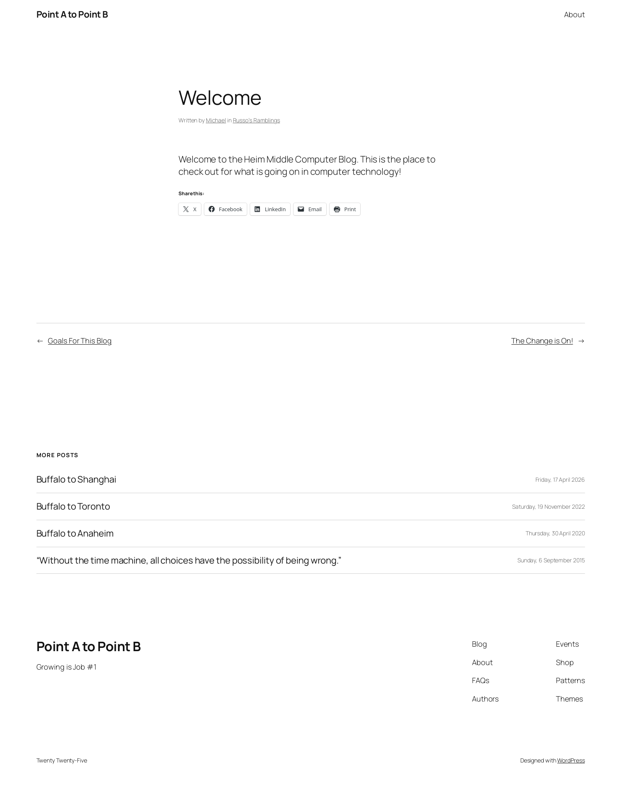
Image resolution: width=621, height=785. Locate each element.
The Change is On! (542, 340)
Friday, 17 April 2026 (560, 479)
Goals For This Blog (79, 340)
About (574, 14)
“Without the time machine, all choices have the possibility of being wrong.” (188, 560)
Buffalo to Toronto (73, 506)
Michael (216, 120)
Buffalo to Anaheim (75, 533)
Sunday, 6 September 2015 (551, 560)
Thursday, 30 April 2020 (555, 533)
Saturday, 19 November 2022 (548, 506)
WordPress (571, 760)
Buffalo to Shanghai (76, 479)
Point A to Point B (72, 14)
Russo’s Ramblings (256, 120)
